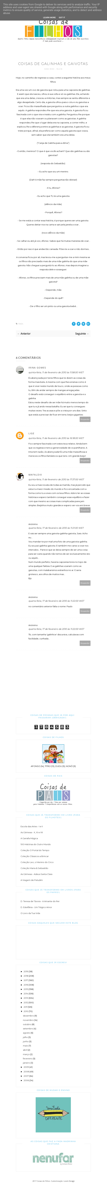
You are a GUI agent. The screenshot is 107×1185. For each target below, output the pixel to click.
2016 (26, 984)
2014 (26, 993)
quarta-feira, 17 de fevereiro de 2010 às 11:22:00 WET (56, 600)
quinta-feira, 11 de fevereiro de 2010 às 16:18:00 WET (56, 438)
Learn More (49, 17)
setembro (28, 1028)
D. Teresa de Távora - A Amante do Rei (40, 901)
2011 (25, 1007)
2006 (26, 1080)
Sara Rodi (49, 69)
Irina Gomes (37, 367)
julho (25, 1037)
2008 (26, 1071)
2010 (26, 1011)
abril (25, 1050)
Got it (62, 17)
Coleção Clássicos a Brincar (35, 856)
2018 (26, 976)
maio (25, 1045)
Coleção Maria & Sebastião (34, 868)
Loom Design (69, 1181)
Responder (85, 419)
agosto (26, 1033)
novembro (28, 1020)
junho (26, 1041)
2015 (26, 989)
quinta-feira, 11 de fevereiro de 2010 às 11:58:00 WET (56, 372)
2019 (26, 971)
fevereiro (27, 1058)
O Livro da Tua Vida (30, 913)
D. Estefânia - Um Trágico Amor (36, 907)
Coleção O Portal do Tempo (35, 850)
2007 (26, 1076)
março (26, 1054)
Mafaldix (35, 474)
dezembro (28, 1015)
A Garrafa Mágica (29, 838)
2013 (26, 998)
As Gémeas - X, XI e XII (32, 832)
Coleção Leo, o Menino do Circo (37, 862)
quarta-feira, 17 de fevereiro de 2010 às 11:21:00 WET (56, 528)
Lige (31, 433)
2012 (26, 1002)
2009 (26, 1067)
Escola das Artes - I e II (32, 826)
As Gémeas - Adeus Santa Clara (36, 874)
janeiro (26, 1062)
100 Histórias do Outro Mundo (36, 844)
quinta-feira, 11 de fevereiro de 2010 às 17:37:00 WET (56, 479)
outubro (27, 1024)
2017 (26, 980)
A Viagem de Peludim (32, 880)
